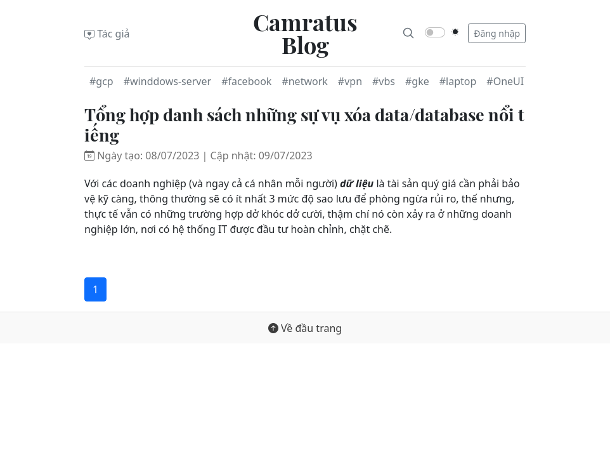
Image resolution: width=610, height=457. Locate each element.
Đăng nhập (497, 33)
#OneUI (505, 81)
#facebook (246, 81)
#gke (417, 81)
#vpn (350, 81)
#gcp (101, 81)
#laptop (458, 81)
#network (304, 81)
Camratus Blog (305, 33)
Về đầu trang (305, 328)
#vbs (383, 81)
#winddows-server (167, 81)
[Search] (408, 33)
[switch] (435, 32)
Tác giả (107, 34)
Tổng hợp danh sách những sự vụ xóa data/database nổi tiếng (304, 124)
